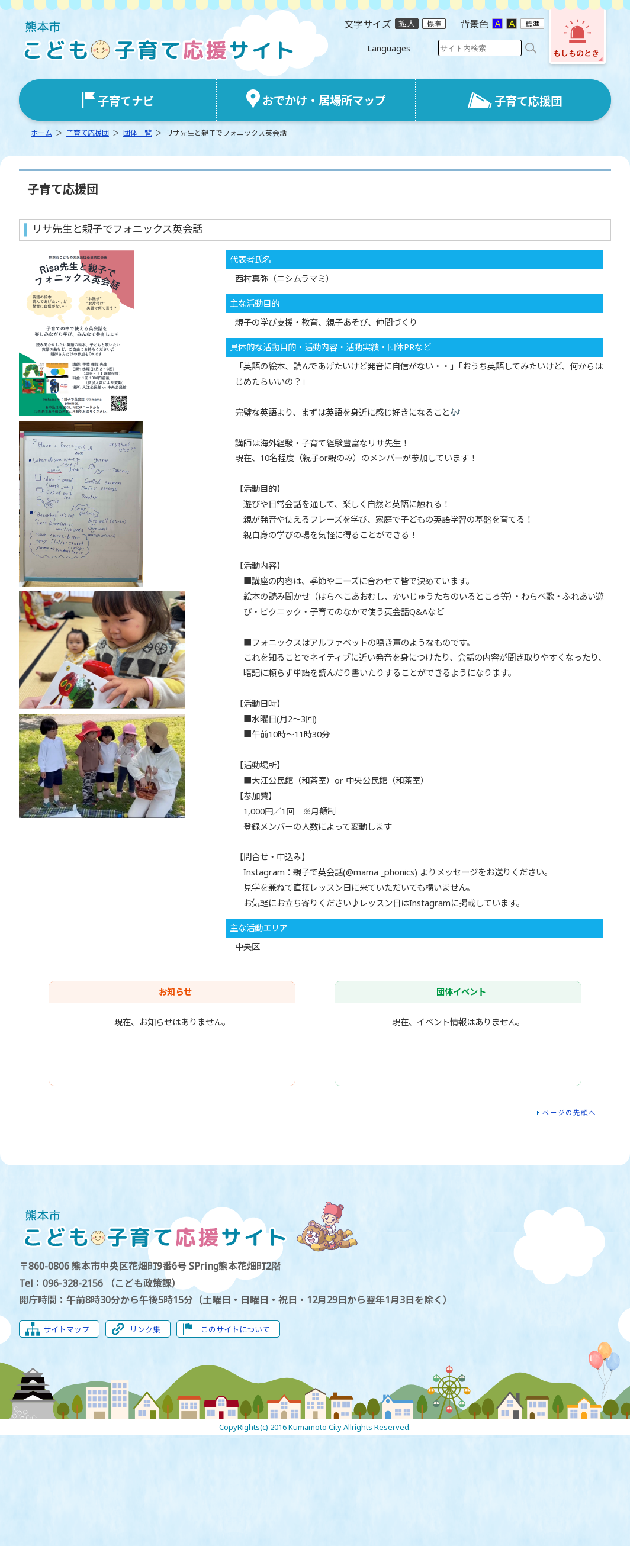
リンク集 (145, 1329)
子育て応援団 (87, 133)
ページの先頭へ (569, 1112)
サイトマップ (66, 1329)
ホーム (41, 133)
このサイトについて (235, 1329)
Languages (388, 48)
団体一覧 (137, 133)
